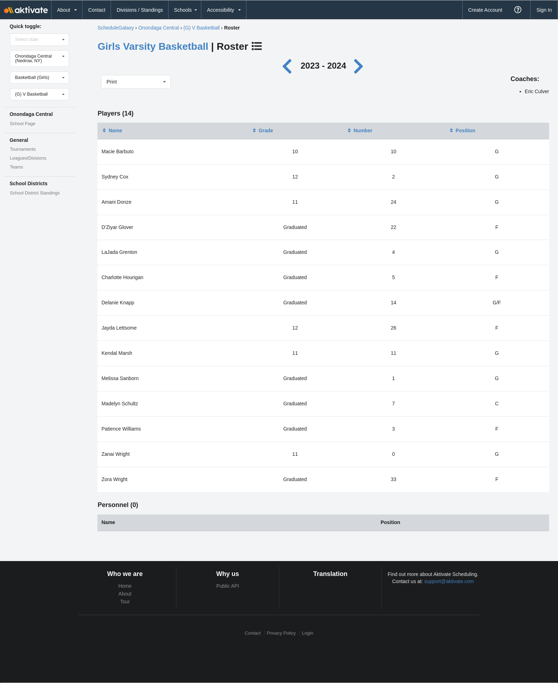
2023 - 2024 (323, 65)
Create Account (485, 10)
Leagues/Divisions (28, 158)
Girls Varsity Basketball (152, 46)
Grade (262, 130)
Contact (96, 10)
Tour (125, 601)
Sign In (544, 10)
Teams (16, 167)
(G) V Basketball (202, 28)
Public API (227, 586)
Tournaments (23, 149)
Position (461, 130)
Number (359, 130)
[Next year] (359, 65)
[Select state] (40, 39)
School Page (22, 123)
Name (111, 130)
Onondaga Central (158, 28)
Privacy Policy (281, 633)
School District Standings (35, 193)
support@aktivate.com (449, 581)
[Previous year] (289, 65)
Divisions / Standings (140, 10)
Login (307, 633)
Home (125, 586)
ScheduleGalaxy (115, 28)
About (125, 594)
